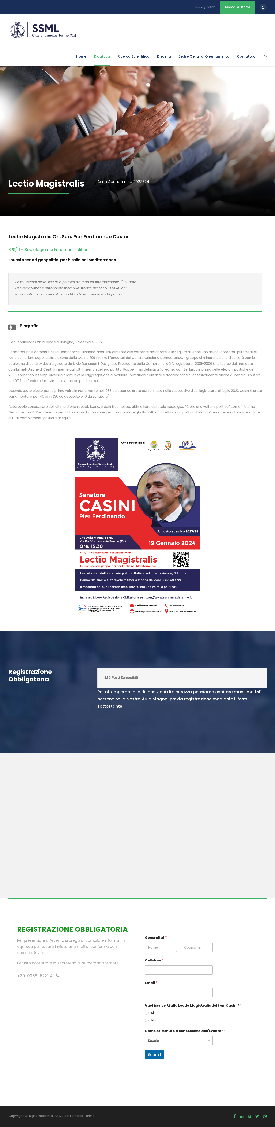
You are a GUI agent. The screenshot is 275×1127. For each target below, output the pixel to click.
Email (151, 983)
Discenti (164, 56)
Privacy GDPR (205, 7)
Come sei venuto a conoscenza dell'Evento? (185, 1031)
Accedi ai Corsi (237, 7)
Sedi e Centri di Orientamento (203, 56)
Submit (154, 1054)
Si (152, 1013)
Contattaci (246, 56)
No (153, 1020)
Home (81, 56)
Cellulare (154, 960)
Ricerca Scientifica (134, 56)
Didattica (102, 56)
